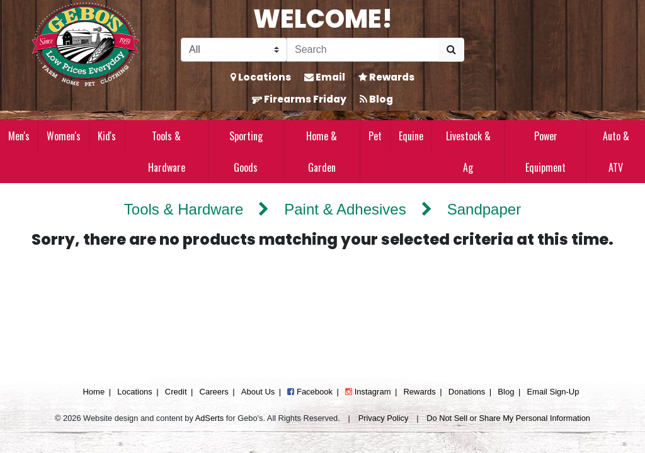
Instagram (368, 391)
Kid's (107, 135)
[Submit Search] (451, 50)
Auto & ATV (616, 151)
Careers (214, 391)
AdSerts (209, 418)
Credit (176, 391)
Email (324, 77)
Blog (376, 99)
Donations (467, 391)
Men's (19, 135)
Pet (375, 135)
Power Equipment (545, 151)
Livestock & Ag (468, 151)
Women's (64, 135)
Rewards (386, 77)
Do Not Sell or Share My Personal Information (508, 418)
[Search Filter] (234, 50)
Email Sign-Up (553, 391)
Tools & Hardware (166, 151)
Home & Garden (321, 151)
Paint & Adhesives (345, 209)
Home (94, 391)
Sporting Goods (246, 151)
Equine (411, 135)
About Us (258, 391)
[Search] (363, 50)
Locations (261, 77)
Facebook (310, 391)
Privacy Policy (383, 418)
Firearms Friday (299, 99)
